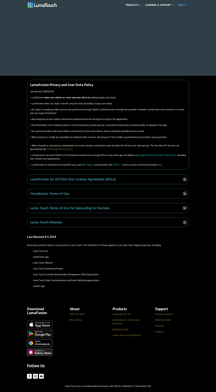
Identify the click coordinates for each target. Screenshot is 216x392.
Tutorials (159, 325)
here (160, 164)
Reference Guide (163, 319)
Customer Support (163, 314)
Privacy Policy (76, 319)
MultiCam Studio (120, 329)
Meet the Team (77, 314)
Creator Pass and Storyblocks (126, 335)
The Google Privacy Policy (60, 149)
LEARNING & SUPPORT (158, 5)
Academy (159, 331)
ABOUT (182, 5)
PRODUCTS (132, 5)
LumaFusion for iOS (121, 314)
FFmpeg (89, 164)
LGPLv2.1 (117, 164)
